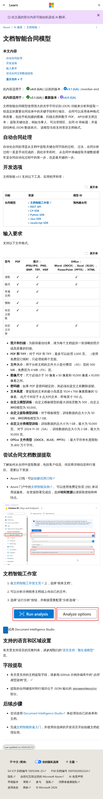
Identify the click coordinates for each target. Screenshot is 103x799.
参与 (38, 782)
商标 (25, 787)
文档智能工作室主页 (27, 583)
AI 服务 (18, 27)
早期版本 (13, 782)
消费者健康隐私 (68, 782)
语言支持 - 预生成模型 (78, 650)
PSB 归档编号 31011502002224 (69, 771)
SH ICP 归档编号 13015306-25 (26, 771)
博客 (25, 782)
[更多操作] (96, 27)
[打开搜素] (99, 5)
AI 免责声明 (76, 776)
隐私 (10, 776)
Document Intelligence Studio (43, 713)
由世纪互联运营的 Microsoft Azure (41, 776)
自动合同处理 (14, 58)
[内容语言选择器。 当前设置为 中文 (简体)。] (18, 762)
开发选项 (11, 63)
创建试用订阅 (43, 478)
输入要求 (11, 68)
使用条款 (13, 787)
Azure (6, 27)
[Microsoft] (51, 5)
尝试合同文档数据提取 (19, 73)
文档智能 (32, 27)
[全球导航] (4, 5)
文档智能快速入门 (29, 727)
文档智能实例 (40, 487)
